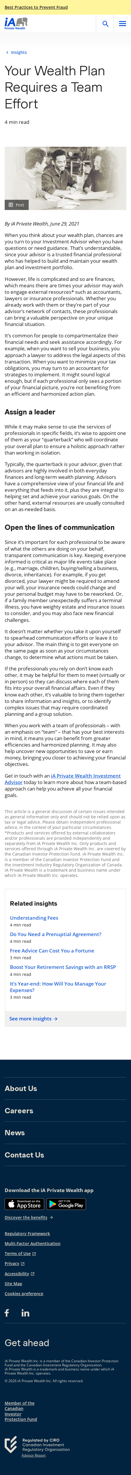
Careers (19, 1110)
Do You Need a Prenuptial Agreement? (55, 934)
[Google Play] (66, 1204)
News (15, 1132)
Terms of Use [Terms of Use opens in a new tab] (18, 1253)
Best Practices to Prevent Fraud (36, 7)
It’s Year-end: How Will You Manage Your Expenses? (58, 987)
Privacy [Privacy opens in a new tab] (12, 1263)
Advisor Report (34, 1455)
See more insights (32, 1018)
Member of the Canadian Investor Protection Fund (21, 1411)
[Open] (104, 23)
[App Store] (24, 1204)
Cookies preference (24, 1293)
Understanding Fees (34, 918)
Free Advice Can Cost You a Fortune (52, 951)
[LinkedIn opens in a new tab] (25, 1313)
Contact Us (24, 1154)
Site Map (13, 1283)
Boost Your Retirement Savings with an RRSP (63, 967)
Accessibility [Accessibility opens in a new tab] (17, 1273)
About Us (21, 1088)
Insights (19, 52)
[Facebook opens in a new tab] (8, 1313)
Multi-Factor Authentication (33, 1243)
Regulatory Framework (27, 1233)
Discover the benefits (29, 1217)
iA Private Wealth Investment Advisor (63, 779)
